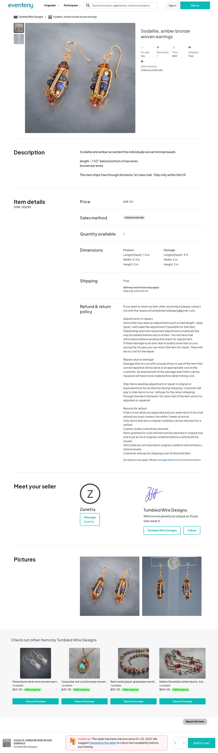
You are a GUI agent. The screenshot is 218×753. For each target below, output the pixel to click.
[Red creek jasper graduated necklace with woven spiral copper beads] (133, 663)
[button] (51, 5)
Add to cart (202, 743)
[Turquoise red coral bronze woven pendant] (84, 663)
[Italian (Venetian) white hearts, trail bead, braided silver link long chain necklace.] (182, 663)
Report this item (195, 721)
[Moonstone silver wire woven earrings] (35, 663)
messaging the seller (102, 743)
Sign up (195, 5)
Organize (51, 5)
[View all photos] (80, 78)
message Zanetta (167, 459)
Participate (72, 5)
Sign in (172, 5)
